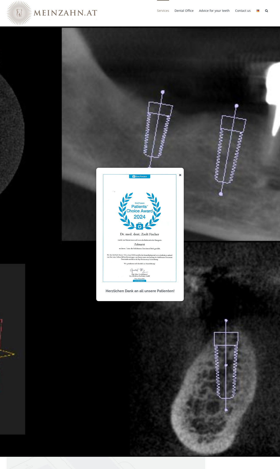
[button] (266, 10)
